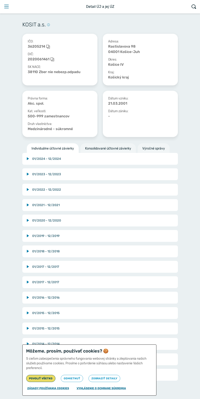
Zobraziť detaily (104, 378)
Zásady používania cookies (48, 388)
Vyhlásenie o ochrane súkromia (101, 388)
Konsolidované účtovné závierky (108, 148)
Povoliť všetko (41, 378)
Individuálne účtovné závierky (53, 148)
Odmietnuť (72, 378)
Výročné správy (153, 148)
